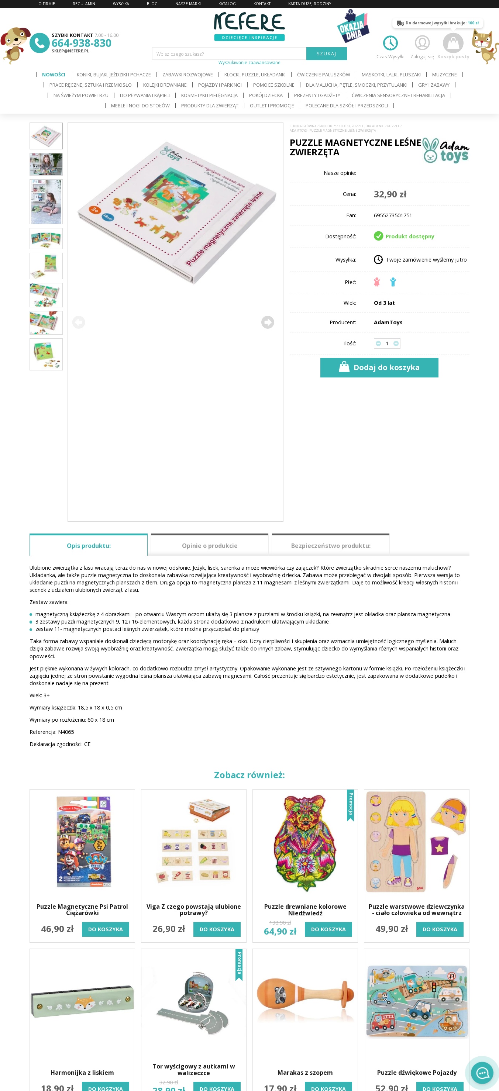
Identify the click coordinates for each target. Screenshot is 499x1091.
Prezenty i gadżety (317, 95)
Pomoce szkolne (274, 85)
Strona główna (303, 126)
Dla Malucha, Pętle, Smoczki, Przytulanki (356, 85)
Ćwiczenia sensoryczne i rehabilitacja (398, 95)
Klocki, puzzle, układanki (255, 74)
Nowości (53, 74)
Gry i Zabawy (434, 85)
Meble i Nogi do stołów (140, 105)
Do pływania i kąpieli (145, 95)
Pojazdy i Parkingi (220, 85)
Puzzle (393, 126)
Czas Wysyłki (390, 46)
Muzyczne (444, 74)
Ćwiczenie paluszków (323, 74)
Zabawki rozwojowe (187, 74)
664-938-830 (81, 43)
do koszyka (105, 929)
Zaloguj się (422, 46)
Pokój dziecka (266, 95)
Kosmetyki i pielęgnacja (209, 95)
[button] (268, 322)
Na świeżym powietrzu (81, 95)
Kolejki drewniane (165, 85)
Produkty (327, 126)
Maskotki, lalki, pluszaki (391, 74)
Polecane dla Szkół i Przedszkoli (347, 105)
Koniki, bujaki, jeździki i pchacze (114, 74)
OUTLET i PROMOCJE (272, 105)
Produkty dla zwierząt (209, 105)
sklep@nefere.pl (70, 50)
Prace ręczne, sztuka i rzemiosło (90, 85)
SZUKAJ (327, 53)
